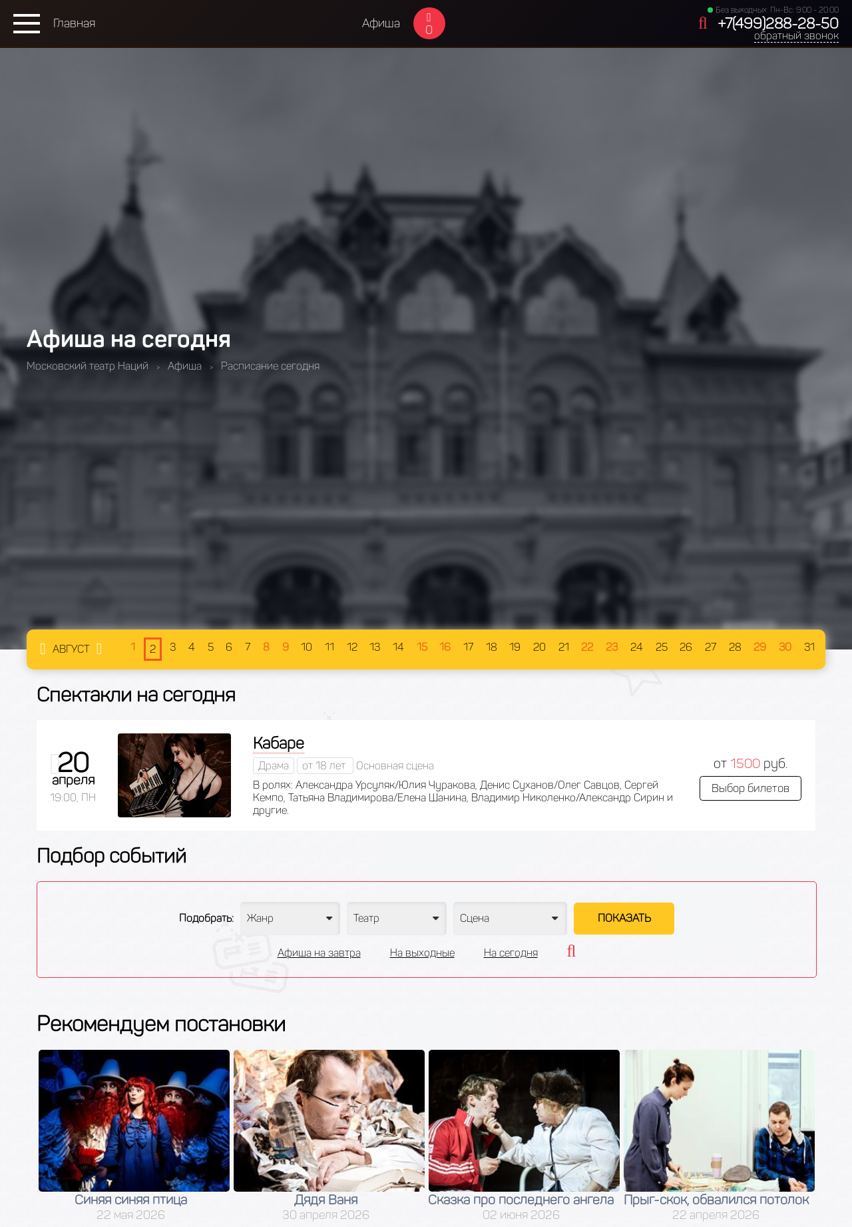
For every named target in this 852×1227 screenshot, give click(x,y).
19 (515, 647)
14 (398, 647)
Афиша (381, 23)
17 (468, 647)
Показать (624, 918)
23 (612, 647)
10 (306, 647)
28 (735, 647)
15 (422, 647)
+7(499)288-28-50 (778, 24)
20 (539, 647)
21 (563, 647)
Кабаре (278, 743)
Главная (74, 23)
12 (352, 647)
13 (374, 647)
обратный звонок (796, 35)
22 (587, 647)
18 (491, 647)
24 (636, 647)
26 (686, 647)
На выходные (422, 953)
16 (445, 647)
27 (710, 647)
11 (329, 647)
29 (759, 647)
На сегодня (511, 953)
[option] (134, 1136)
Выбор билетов (750, 788)
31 (809, 647)
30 (785, 647)
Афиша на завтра (319, 953)
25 (662, 647)
